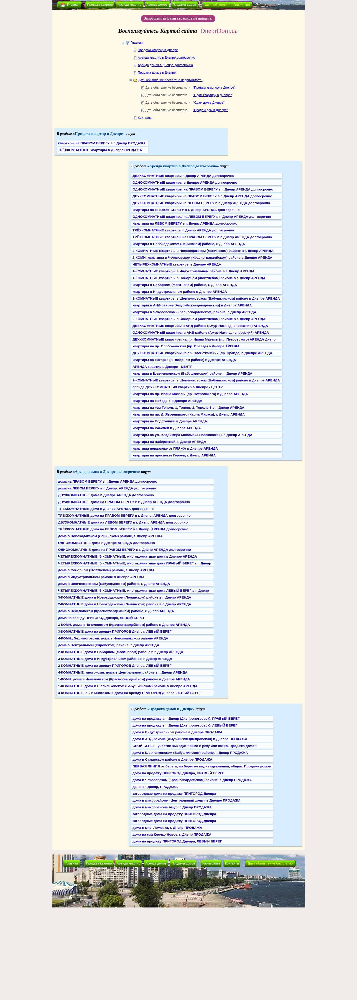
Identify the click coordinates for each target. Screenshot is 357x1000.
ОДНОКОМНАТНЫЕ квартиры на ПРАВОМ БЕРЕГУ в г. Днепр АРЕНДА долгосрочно (203, 189)
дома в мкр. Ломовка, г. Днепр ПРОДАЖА (167, 828)
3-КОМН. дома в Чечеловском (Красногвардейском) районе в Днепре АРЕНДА (124, 625)
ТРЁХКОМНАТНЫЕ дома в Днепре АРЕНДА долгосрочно (106, 509)
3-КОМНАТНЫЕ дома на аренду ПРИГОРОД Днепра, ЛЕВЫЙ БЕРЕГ (114, 631)
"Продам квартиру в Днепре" (214, 87)
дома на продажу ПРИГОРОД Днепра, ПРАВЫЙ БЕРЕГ (178, 773)
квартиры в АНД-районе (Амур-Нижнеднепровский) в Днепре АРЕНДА (192, 305)
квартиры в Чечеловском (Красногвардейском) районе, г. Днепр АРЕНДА (194, 312)
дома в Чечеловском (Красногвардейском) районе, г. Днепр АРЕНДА (116, 611)
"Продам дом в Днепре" (210, 110)
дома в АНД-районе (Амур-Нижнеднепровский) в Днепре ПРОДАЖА (190, 739)
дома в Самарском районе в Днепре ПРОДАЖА (172, 759)
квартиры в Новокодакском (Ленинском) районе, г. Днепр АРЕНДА (189, 244)
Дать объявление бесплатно (227, 5)
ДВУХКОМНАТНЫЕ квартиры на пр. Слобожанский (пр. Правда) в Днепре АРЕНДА (202, 353)
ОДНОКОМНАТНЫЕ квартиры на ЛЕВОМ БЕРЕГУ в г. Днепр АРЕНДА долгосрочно (202, 216)
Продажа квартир (100, 4)
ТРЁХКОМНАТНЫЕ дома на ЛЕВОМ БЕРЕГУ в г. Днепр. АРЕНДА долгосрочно (123, 529)
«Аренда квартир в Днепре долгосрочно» (183, 166)
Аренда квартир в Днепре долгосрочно (166, 57)
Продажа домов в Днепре (157, 72)
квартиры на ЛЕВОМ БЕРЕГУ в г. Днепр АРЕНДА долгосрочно (185, 223)
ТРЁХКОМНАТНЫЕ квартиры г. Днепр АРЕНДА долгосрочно (183, 230)
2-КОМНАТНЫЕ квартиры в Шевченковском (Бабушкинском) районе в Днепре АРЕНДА (206, 380)
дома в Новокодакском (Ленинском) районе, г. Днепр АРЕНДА (110, 536)
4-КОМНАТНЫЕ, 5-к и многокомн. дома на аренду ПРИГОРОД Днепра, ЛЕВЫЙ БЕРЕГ (129, 693)
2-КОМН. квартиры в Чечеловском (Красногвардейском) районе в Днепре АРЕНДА (202, 257)
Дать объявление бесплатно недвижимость (170, 80)
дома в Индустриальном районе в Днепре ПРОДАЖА (177, 732)
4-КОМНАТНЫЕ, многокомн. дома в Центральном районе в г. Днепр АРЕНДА (122, 672)
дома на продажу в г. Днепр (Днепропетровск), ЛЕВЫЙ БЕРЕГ (185, 725)
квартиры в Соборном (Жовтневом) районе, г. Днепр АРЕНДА (185, 285)
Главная (73, 4)
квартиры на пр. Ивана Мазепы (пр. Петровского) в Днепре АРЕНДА (190, 394)
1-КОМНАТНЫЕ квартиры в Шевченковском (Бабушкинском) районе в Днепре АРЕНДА (206, 298)
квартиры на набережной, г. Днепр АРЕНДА (169, 442)
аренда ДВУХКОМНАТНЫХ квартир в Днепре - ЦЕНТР (178, 387)
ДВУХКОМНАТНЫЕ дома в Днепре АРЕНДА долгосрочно (106, 495)
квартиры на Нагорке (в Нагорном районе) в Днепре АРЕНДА (184, 360)
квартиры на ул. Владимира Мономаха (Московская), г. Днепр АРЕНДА (192, 435)
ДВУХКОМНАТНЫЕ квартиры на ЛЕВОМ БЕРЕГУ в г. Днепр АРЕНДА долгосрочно (201, 203)
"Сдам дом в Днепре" (208, 102)
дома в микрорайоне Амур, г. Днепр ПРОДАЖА (172, 807)
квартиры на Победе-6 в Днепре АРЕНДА (167, 401)
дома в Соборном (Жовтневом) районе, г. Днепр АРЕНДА (106, 570)
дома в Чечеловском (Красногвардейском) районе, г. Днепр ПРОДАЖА (192, 780)
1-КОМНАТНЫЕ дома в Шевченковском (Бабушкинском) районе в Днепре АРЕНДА (128, 686)
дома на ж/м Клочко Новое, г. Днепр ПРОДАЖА (172, 834)
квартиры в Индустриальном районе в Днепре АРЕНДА (180, 291)
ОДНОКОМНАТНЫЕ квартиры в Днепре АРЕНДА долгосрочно (185, 182)
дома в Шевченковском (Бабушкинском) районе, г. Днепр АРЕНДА (114, 584)
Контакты (144, 117)
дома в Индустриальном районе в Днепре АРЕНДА (101, 577)
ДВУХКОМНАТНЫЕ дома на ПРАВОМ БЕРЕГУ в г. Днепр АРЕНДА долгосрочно (124, 502)
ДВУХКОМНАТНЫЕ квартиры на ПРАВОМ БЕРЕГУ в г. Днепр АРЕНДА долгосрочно (202, 196)
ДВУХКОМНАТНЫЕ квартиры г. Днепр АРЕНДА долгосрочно (183, 176)
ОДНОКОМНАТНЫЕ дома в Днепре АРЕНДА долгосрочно (106, 543)
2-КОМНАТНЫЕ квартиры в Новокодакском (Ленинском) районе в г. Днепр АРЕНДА (203, 251)
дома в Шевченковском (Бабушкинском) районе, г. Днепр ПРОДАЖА (190, 752)
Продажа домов (184, 4)
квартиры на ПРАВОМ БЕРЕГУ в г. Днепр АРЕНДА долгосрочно (186, 210)
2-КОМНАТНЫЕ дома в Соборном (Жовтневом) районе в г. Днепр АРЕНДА (120, 652)
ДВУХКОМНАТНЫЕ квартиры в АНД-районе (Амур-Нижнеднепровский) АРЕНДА (200, 326)
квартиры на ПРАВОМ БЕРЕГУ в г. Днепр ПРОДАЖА (102, 143)
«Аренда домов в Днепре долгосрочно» (106, 471)
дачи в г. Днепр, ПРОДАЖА (155, 787)
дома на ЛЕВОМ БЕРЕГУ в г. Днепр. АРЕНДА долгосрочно (107, 488)
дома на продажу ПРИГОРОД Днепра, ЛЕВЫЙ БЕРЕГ (177, 841)
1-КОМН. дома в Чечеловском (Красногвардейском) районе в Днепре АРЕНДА (124, 679)
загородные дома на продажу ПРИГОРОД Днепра (174, 793)
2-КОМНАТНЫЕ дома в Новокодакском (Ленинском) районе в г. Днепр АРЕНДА (124, 604)
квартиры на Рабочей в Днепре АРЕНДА (167, 428)
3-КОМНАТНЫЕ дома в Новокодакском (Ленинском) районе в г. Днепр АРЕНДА (124, 597)
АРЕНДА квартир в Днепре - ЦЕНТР (162, 366)
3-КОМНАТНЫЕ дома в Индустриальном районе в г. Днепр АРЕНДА (115, 659)
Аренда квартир (129, 4)
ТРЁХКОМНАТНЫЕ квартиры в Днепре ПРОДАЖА (100, 150)
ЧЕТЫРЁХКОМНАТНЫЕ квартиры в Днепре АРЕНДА (177, 264)
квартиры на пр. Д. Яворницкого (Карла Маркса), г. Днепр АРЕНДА (189, 414)
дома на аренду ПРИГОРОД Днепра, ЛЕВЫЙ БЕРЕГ (101, 618)
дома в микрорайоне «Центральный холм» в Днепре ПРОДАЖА (187, 800)
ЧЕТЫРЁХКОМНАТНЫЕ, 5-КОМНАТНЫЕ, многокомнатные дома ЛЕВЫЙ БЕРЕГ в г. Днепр (133, 590)
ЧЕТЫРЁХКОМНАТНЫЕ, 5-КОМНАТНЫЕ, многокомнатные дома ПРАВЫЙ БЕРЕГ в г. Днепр (134, 563)
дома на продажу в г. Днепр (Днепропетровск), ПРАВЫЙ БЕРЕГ (186, 718)
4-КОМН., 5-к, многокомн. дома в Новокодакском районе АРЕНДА (113, 638)
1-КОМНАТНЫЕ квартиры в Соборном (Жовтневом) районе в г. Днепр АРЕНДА (199, 278)
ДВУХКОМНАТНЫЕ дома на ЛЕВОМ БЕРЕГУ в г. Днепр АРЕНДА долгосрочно (123, 522)
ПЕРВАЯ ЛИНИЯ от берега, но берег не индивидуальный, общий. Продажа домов (202, 766)
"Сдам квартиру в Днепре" (212, 95)
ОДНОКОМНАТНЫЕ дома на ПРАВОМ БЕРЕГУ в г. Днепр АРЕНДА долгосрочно (124, 549)
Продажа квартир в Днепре (158, 50)
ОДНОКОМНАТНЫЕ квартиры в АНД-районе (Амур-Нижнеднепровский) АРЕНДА (201, 332)
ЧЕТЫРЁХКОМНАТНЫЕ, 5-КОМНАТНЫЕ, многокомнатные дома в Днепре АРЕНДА (127, 556)
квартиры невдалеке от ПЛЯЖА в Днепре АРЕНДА (175, 448)
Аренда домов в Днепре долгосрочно (165, 65)
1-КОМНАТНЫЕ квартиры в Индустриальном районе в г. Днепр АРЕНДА (194, 271)
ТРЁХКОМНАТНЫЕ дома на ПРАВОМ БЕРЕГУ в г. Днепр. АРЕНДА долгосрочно (124, 515)
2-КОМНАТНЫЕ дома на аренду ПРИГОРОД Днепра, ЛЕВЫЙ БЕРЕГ (114, 665)
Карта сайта (211, 863)
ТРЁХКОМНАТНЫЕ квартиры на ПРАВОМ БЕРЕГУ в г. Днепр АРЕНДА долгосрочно (202, 237)
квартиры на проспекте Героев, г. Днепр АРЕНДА (174, 455)
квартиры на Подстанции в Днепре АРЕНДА (170, 421)
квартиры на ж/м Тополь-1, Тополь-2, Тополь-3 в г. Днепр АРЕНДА (188, 407)
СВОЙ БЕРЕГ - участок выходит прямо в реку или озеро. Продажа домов (195, 746)
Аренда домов (157, 4)
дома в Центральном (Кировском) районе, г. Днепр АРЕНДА (108, 645)
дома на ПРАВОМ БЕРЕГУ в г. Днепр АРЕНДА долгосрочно (107, 481)
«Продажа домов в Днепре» (171, 709)
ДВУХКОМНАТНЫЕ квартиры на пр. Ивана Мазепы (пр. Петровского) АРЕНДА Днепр (204, 339)
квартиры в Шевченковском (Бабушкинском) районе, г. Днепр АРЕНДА (192, 373)
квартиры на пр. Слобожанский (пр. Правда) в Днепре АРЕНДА (186, 346)
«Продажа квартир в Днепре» (99, 133)
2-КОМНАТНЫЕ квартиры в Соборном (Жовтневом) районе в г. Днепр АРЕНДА (199, 319)
